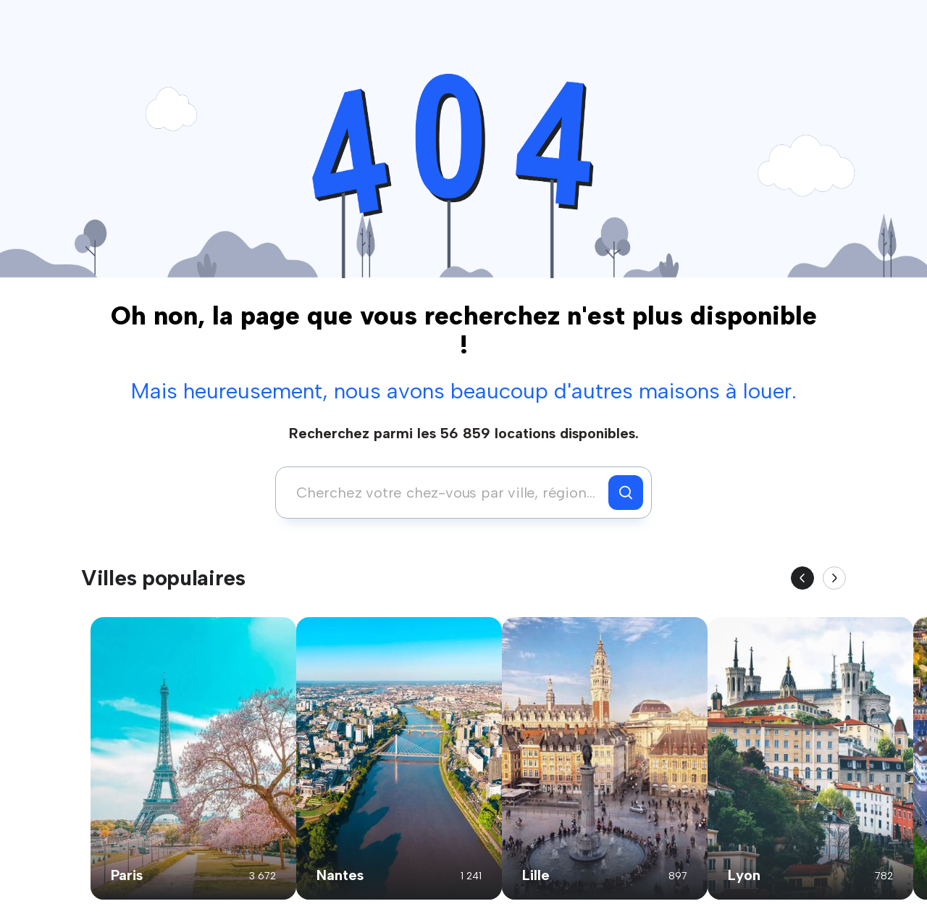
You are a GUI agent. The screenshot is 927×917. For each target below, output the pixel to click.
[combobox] (446, 492)
